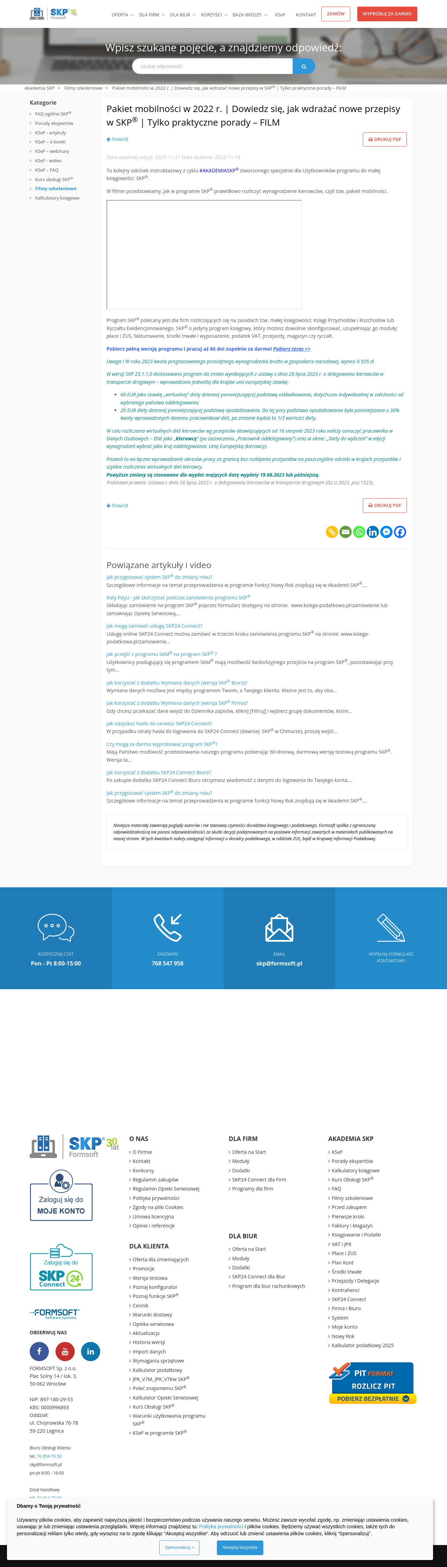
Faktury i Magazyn (352, 1225)
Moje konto (345, 1326)
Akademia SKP (39, 88)
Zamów (336, 13)
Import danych (149, 1351)
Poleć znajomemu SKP (159, 1388)
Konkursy (143, 1170)
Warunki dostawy (152, 1314)
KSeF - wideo (48, 160)
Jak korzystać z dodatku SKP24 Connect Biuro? (159, 772)
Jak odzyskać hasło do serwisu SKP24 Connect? (159, 723)
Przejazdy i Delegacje (355, 1280)
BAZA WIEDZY (247, 15)
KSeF (337, 1152)
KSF (280, 15)
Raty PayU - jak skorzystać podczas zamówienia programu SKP (178, 597)
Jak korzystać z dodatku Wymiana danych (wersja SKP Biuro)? (177, 682)
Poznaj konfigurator (155, 1287)
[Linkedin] (373, 532)
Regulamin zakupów (155, 1179)
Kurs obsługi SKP (54, 179)
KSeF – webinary (51, 151)
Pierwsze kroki (348, 1216)
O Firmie (142, 1152)
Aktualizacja (146, 1333)
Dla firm (149, 15)
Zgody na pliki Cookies (158, 1207)
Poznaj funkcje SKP (155, 1295)
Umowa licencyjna (153, 1216)
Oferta (120, 15)
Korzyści (211, 15)
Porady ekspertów (54, 123)
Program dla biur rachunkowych (268, 1286)
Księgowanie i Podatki (356, 1234)
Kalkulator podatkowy (157, 1370)
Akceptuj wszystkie (240, 1547)
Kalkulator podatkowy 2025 (363, 1345)
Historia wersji (149, 1342)
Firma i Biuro (346, 1308)
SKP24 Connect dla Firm (259, 1179)
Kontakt (306, 15)
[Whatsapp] (359, 532)
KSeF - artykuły (50, 132)
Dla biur (180, 15)
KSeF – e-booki (50, 142)
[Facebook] (400, 532)
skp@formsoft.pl (46, 1465)
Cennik (140, 1305)
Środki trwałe (347, 1271)
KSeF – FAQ (46, 170)
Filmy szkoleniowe (83, 88)
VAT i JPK (341, 1244)
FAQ (336, 1188)
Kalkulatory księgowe (57, 198)
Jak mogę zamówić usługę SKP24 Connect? (154, 625)
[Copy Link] (332, 532)
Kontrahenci (345, 1290)
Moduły (240, 1161)
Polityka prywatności (156, 1198)
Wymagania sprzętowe (158, 1360)
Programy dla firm (252, 1188)
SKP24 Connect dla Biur (258, 1276)
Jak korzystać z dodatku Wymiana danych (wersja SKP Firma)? (177, 703)
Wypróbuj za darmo (387, 13)
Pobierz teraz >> (291, 348)
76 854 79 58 (49, 1456)
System (340, 1317)
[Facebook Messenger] (386, 532)
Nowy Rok (343, 1336)
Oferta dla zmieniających (161, 1259)
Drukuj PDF (384, 139)
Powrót (117, 139)
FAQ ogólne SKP (53, 114)
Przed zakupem (349, 1207)
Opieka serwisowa (153, 1324)
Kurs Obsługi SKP (154, 1406)
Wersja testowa (150, 1278)
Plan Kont (343, 1262)
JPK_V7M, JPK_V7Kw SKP (161, 1378)
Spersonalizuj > (179, 1547)
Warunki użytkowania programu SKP (169, 1419)
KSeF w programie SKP (160, 1432)
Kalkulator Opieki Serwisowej (165, 1397)
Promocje (143, 1268)
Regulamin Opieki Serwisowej (166, 1188)
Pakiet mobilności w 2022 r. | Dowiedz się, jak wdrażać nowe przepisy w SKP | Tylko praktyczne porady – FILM (244, 115)
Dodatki (241, 1170)
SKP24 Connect (349, 1299)
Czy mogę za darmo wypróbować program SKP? (162, 744)
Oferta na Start (249, 1152)
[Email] (345, 532)
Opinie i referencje (154, 1225)
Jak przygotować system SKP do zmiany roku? (159, 577)
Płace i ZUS (344, 1253)
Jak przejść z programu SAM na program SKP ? (162, 654)
